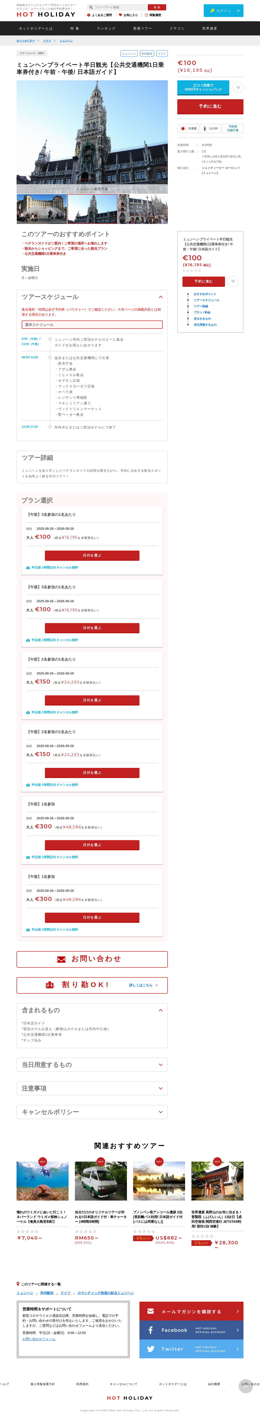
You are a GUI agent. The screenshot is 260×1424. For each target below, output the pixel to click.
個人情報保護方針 (42, 1384)
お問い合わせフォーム (39, 1339)
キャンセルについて (124, 1384)
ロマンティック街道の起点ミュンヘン (106, 1293)
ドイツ (47, 40)
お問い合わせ (96, 958)
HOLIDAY (46, 14)
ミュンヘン (66, 40)
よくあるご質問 (102, 15)
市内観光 (147, 53)
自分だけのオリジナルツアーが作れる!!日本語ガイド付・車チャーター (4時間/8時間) (101, 1216)
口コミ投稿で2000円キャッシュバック (203, 87)
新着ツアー (142, 28)
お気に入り (131, 15)
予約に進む (210, 106)
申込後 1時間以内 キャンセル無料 (55, 567)
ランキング (106, 28)
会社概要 (214, 1384)
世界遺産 (209, 28)
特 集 (74, 28)
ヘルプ (4, 1384)
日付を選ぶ (92, 555)
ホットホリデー (26, 40)
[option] (92, 137)
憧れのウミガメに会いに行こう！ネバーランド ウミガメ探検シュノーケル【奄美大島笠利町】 (42, 1216)
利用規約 (82, 1384)
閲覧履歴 (155, 15)
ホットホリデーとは (36, 28)
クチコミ (177, 28)
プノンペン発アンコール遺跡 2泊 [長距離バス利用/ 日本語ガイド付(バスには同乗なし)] (157, 1216)
